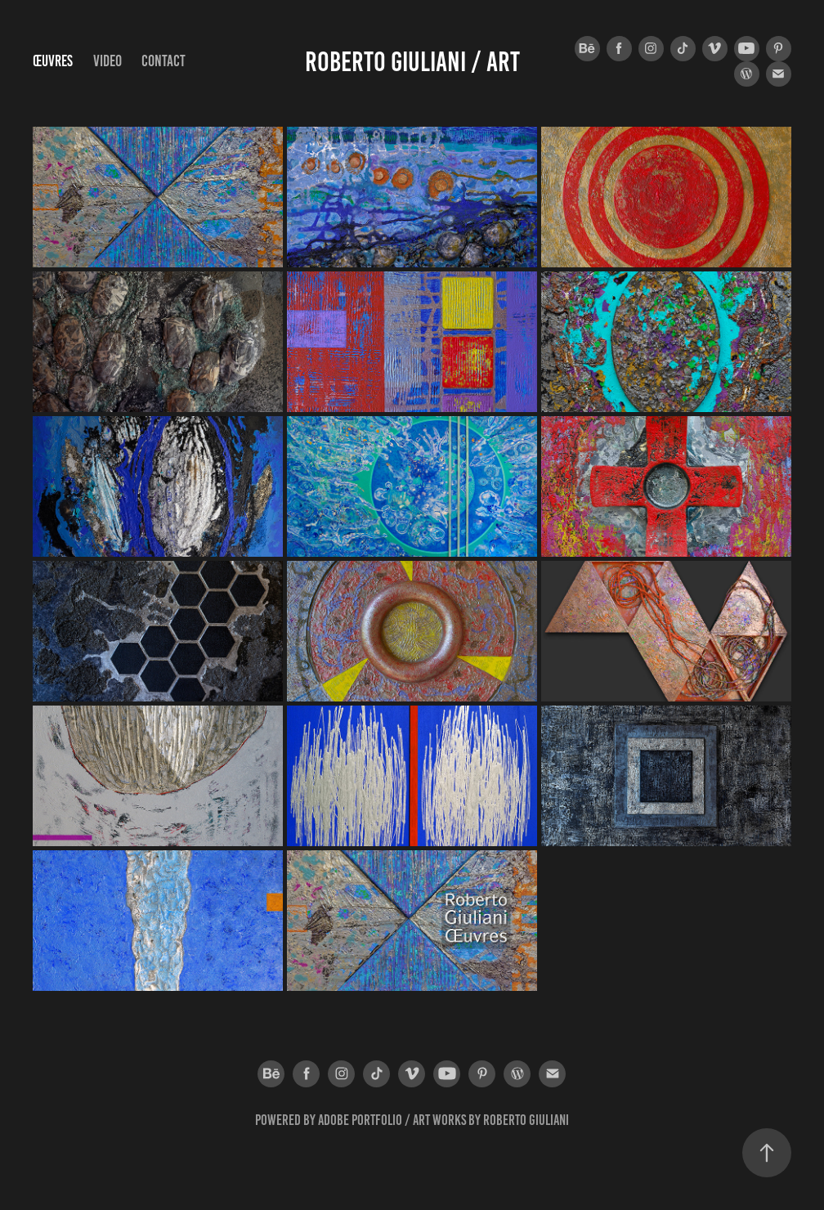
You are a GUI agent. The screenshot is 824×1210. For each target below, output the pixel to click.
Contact (163, 60)
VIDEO (107, 60)
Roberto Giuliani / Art (412, 62)
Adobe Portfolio (360, 1120)
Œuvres (53, 60)
